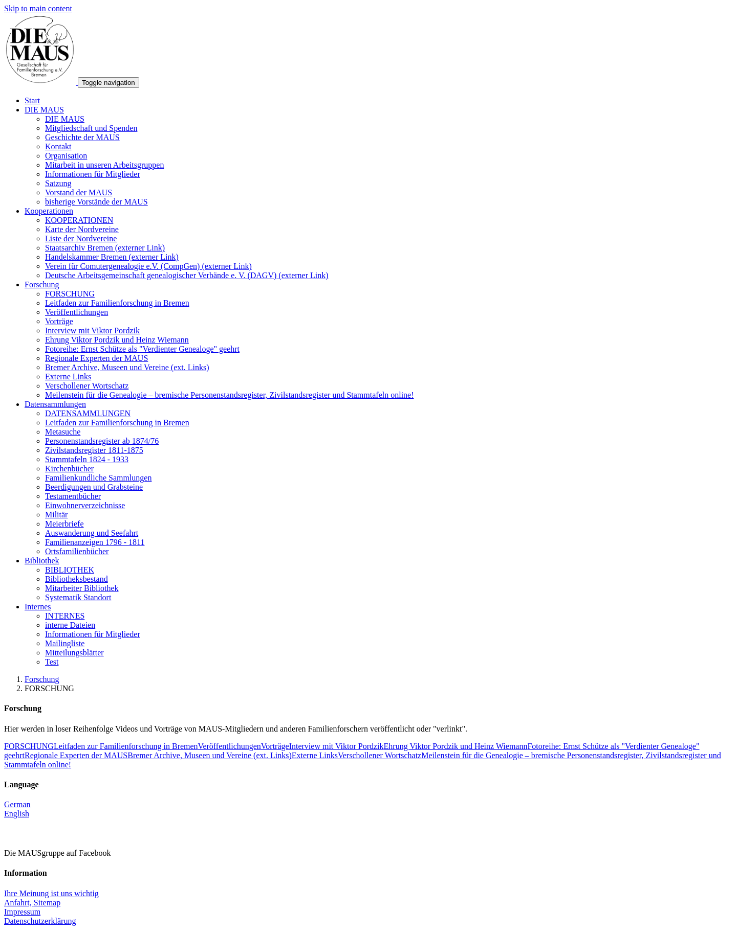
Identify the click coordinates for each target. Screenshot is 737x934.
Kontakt (58, 146)
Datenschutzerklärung (40, 921)
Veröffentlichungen (76, 312)
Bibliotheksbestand (76, 579)
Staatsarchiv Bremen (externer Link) (105, 247)
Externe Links (68, 376)
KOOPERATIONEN (79, 220)
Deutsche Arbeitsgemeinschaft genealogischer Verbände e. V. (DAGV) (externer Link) (187, 275)
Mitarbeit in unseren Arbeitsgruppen (104, 165)
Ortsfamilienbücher (77, 551)
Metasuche (62, 431)
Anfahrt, (19, 902)
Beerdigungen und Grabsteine (94, 487)
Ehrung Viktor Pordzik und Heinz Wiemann (117, 339)
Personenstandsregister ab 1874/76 (102, 441)
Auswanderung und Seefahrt (91, 533)
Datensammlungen (55, 404)
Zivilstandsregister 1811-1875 (94, 450)
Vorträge (59, 321)
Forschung (42, 284)
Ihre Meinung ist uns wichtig (51, 893)
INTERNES (64, 615)
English (16, 813)
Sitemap (47, 902)
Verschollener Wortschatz (86, 385)
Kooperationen (49, 211)
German (17, 804)
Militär (56, 514)
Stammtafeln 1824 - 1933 (86, 459)
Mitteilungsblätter (74, 652)
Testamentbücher (73, 496)
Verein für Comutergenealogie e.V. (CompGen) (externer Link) (148, 266)
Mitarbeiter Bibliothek (82, 588)
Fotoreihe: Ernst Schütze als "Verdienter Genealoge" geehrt (142, 349)
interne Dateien (70, 625)
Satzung (58, 183)
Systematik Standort (78, 597)
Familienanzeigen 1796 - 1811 (94, 542)
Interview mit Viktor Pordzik (92, 330)
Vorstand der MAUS (78, 192)
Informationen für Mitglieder (92, 174)
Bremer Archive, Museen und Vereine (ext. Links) (127, 367)
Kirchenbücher (69, 468)
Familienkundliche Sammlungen (98, 477)
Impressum (22, 911)
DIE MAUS (44, 109)
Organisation (66, 155)
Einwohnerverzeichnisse (85, 505)
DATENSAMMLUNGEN (88, 413)
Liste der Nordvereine (81, 238)
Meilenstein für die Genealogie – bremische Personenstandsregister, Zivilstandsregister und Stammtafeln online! (229, 395)
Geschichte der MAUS (82, 137)
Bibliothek (42, 560)
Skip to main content (38, 8)
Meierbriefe (64, 523)
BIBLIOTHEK (69, 569)
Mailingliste (64, 643)
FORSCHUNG (70, 293)
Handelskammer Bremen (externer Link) (112, 257)
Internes (38, 606)
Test (51, 661)
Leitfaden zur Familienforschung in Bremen (117, 303)
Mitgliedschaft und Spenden (91, 128)
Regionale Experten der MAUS (96, 358)
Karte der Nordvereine (82, 229)
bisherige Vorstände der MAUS (96, 201)
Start (32, 100)
